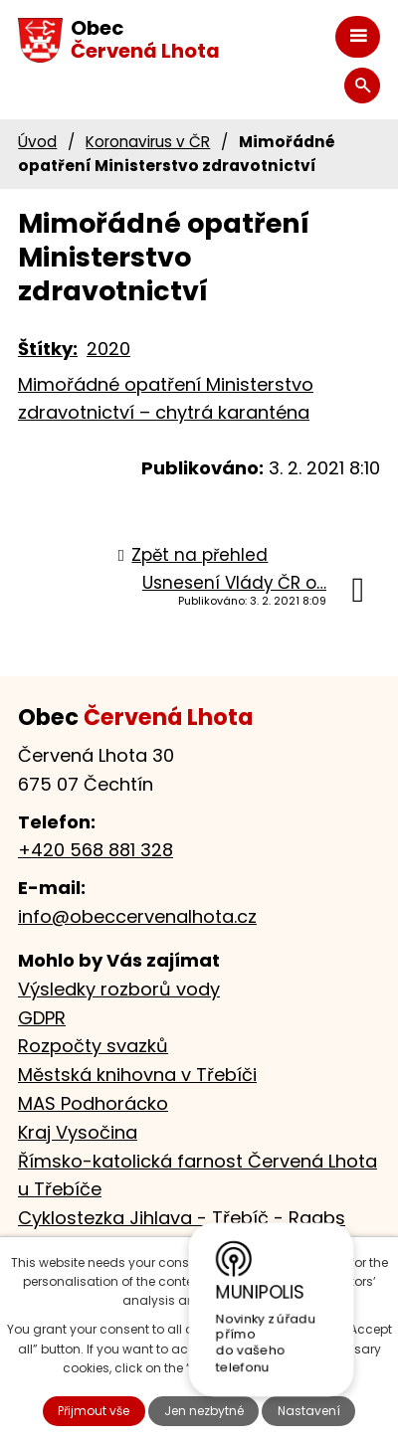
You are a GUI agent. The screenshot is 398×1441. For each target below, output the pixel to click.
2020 (108, 348)
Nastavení (309, 1410)
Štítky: (48, 348)
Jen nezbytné (204, 1410)
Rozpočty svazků (93, 1045)
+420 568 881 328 (95, 849)
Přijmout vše (93, 1410)
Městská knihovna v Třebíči (137, 1074)
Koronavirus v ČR (148, 141)
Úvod (37, 141)
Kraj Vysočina (77, 1132)
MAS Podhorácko (93, 1103)
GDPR (42, 1017)
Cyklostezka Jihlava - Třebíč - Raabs (181, 1217)
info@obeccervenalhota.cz (137, 916)
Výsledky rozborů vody (119, 989)
